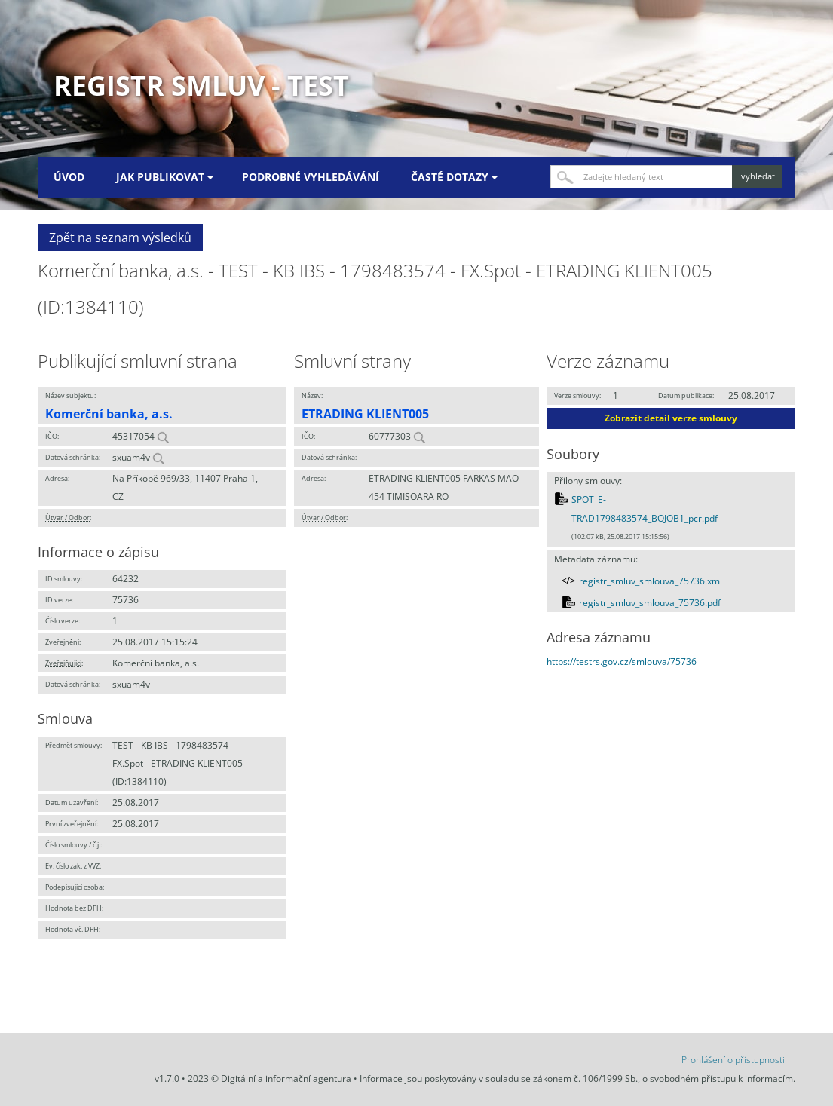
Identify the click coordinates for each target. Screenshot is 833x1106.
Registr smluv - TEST (201, 85)
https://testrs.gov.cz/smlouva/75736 (622, 661)
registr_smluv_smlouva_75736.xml (650, 581)
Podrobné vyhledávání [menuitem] (310, 177)
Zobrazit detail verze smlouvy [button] (671, 418)
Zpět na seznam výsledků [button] (120, 237)
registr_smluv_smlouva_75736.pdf (650, 602)
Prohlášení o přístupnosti (733, 1059)
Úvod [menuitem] (69, 177)
